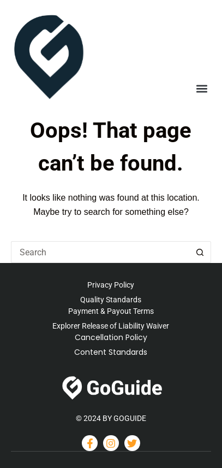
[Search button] (200, 252)
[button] (202, 89)
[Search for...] (100, 252)
